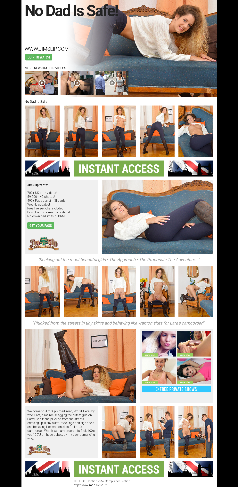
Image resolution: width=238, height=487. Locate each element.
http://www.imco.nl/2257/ (90, 485)
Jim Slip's (51, 411)
